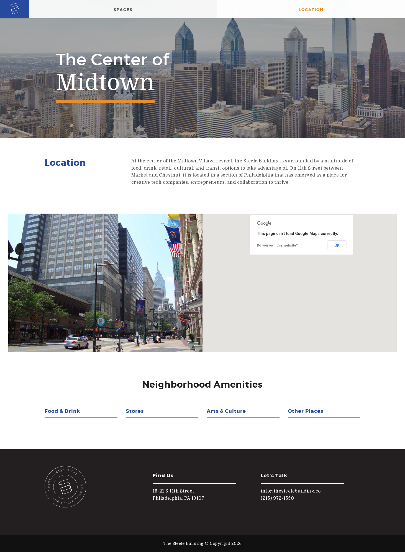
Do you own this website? (277, 245)
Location (311, 9)
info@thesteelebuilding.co (291, 491)
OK (336, 245)
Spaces (123, 9)
